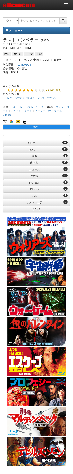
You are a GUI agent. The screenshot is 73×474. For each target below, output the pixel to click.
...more (7, 114)
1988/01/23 (24, 64)
